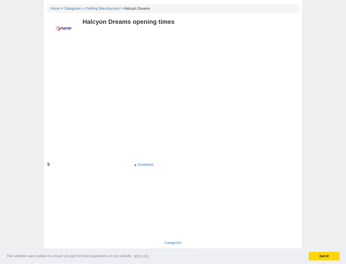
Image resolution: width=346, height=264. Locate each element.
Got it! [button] (324, 256)
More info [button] (141, 256)
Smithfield (145, 165)
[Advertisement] (173, 70)
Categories (72, 8)
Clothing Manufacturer (102, 8)
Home (55, 8)
